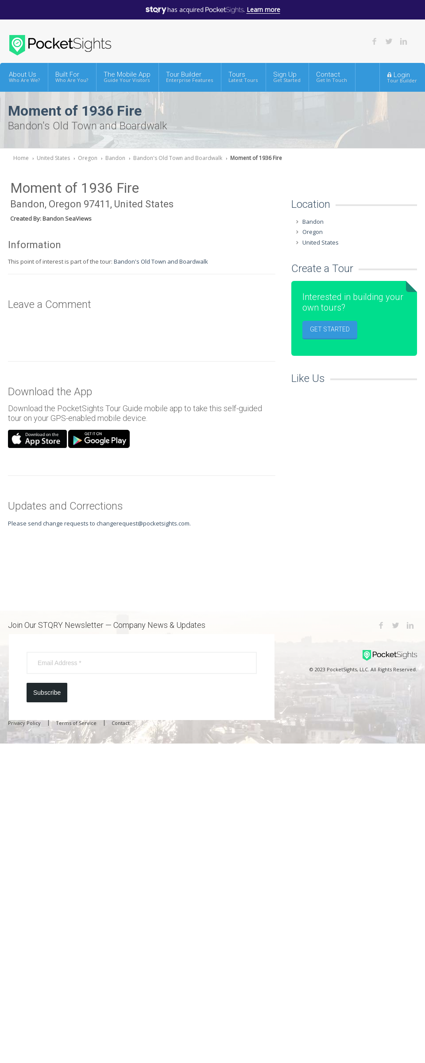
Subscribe (47, 692)
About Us (24, 76)
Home (21, 158)
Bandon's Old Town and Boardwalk (177, 158)
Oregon (87, 158)
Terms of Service (76, 723)
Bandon (115, 158)
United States (53, 158)
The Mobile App (127, 76)
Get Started (330, 329)
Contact (331, 76)
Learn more (263, 9)
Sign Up (287, 76)
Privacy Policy (24, 723)
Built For (71, 76)
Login (402, 77)
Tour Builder (189, 76)
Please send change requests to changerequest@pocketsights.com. (99, 523)
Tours (243, 76)
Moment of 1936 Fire (256, 158)
